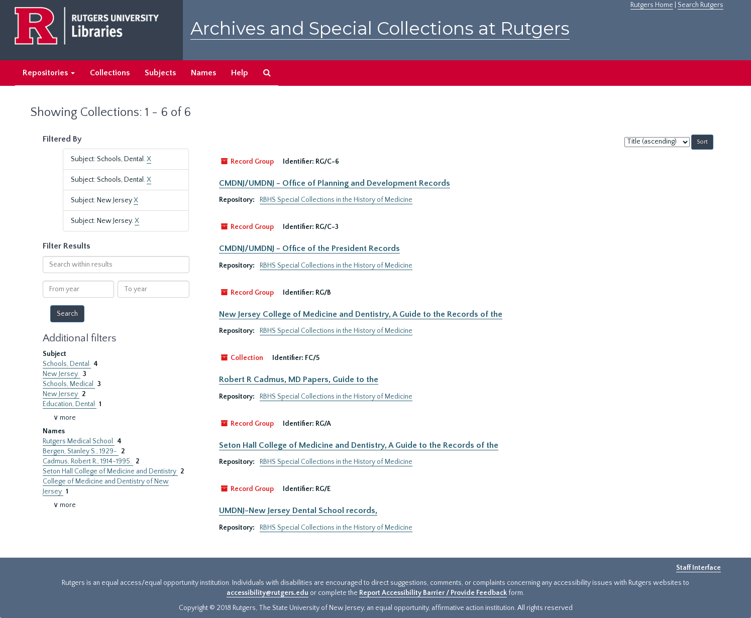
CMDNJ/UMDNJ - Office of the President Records (309, 248)
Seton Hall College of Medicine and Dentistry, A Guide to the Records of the (358, 445)
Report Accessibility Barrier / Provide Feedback (433, 593)
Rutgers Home (651, 5)
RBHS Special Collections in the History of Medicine (336, 200)
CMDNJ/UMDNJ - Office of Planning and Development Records (334, 183)
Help (239, 72)
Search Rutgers (700, 5)
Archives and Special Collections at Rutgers (380, 28)
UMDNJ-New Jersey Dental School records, (298, 510)
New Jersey (61, 394)
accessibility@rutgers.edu (267, 593)
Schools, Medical (69, 384)
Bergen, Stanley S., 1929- (81, 451)
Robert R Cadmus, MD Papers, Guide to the (298, 379)
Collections (110, 72)
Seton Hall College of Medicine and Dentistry (110, 471)
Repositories (49, 72)
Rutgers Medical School (79, 441)
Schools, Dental (67, 364)
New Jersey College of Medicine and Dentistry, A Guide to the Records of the (360, 314)
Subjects (160, 72)
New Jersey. (61, 374)
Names (203, 72)
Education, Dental (69, 404)
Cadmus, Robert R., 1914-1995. (88, 461)
